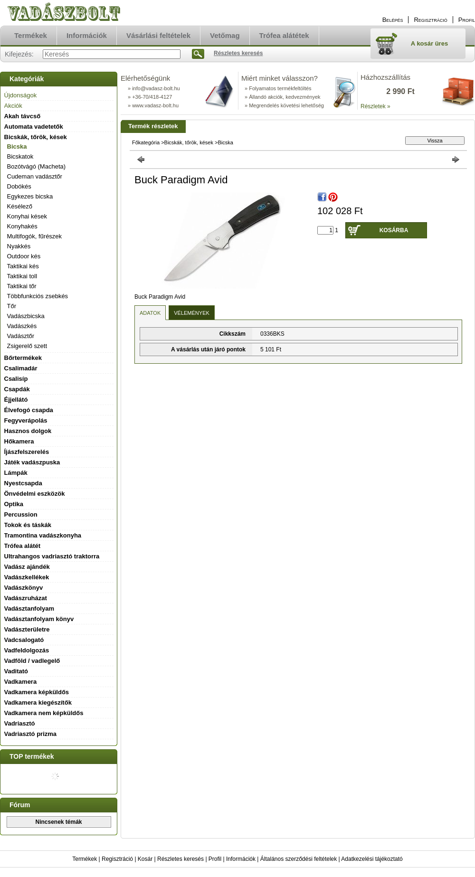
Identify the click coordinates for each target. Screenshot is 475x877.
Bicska (17, 146)
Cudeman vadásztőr (34, 176)
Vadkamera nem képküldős (44, 713)
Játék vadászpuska (32, 462)
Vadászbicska (26, 316)
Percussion (21, 514)
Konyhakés (22, 226)
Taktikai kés (23, 266)
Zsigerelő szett (27, 345)
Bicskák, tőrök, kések (188, 142)
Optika (13, 504)
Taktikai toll (22, 276)
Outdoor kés (24, 256)
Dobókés (19, 186)
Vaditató (16, 671)
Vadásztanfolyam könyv (39, 618)
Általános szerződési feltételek (298, 859)
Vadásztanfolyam (29, 608)
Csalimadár (21, 368)
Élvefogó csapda (28, 410)
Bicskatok (20, 156)
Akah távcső (22, 116)
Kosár (145, 859)
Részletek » (375, 106)
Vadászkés (22, 326)
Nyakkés (19, 246)
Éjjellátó (16, 399)
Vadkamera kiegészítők (38, 702)
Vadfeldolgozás (26, 650)
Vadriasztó (19, 723)
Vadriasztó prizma (30, 733)
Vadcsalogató (24, 639)
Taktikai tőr (22, 286)
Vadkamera (20, 681)
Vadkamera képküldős (36, 692)
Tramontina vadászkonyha (43, 535)
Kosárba (394, 230)
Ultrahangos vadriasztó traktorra (52, 556)
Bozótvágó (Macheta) (36, 166)
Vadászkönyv (23, 587)
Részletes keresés (180, 859)
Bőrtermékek (23, 357)
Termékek (84, 859)
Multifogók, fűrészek (34, 236)
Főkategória (146, 142)
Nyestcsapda (23, 483)
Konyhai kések (27, 216)
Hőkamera (19, 441)
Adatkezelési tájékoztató (371, 859)
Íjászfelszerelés (26, 451)
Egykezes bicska (30, 196)
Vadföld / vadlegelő (32, 660)
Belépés (392, 19)
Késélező (19, 206)
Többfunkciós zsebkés (37, 296)
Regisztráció (117, 859)
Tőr (12, 306)
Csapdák (17, 389)
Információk (241, 859)
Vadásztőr (21, 335)
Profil (215, 859)
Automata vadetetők (33, 126)
